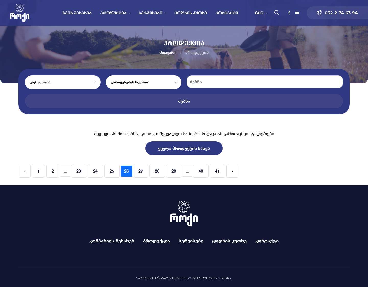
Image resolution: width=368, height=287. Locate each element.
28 (157, 171)
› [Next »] (232, 171)
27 (140, 171)
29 (173, 171)
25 (112, 171)
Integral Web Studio (211, 277)
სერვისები (150, 12)
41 (217, 171)
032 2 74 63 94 (337, 12)
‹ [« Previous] (24, 171)
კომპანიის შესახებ (111, 240)
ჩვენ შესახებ (77, 12)
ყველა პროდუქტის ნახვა (184, 148)
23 (78, 171)
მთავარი (168, 52)
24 (95, 171)
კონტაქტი (227, 12)
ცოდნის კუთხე (190, 12)
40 (201, 171)
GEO (259, 12)
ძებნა (184, 101)
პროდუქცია (113, 12)
